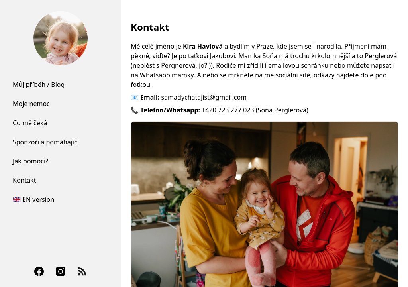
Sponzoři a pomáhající (46, 142)
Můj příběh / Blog (39, 84)
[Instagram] (61, 271)
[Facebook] (39, 271)
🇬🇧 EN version (33, 199)
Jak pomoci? (30, 161)
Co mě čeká (30, 122)
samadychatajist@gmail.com (204, 97)
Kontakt (24, 180)
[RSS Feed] (82, 271)
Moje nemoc (31, 103)
